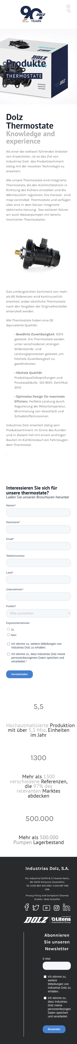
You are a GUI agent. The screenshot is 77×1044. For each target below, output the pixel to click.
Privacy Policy (33, 895)
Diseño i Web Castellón (47, 899)
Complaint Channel (57, 895)
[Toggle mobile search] (69, 10)
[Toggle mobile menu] (69, 6)
